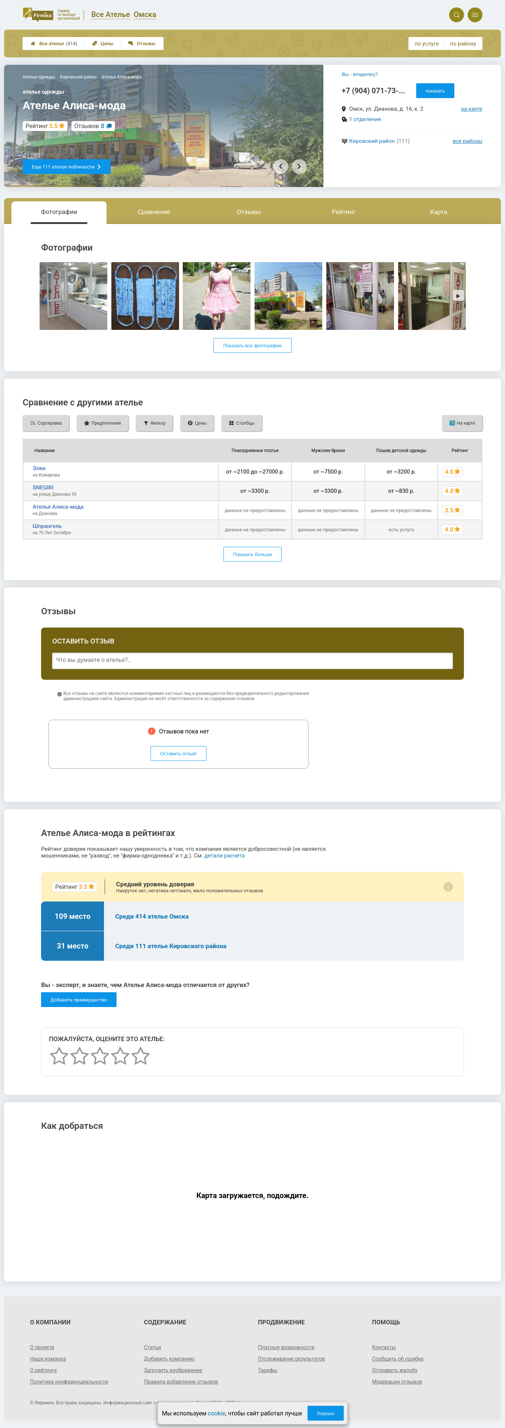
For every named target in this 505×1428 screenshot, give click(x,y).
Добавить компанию (169, 1359)
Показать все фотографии (252, 345)
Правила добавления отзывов (181, 1382)
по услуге (427, 43)
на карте (471, 109)
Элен (39, 468)
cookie (216, 1413)
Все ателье (54, 43)
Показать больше (252, 554)
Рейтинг (344, 211)
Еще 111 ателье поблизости (66, 167)
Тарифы (267, 1370)
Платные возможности (286, 1347)
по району (463, 43)
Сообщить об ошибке (398, 1359)
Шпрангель (47, 526)
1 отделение (365, 119)
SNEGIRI (43, 487)
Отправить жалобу (395, 1370)
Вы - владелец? (360, 74)
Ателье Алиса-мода (58, 507)
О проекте (42, 1347)
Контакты (384, 1347)
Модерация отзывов (397, 1382)
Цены (103, 43)
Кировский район (372, 141)
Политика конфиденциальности (69, 1382)
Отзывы (141, 43)
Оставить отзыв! (178, 753)
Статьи (152, 1347)
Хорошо (325, 1413)
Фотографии (59, 211)
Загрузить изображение (173, 1370)
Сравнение (154, 211)
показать (435, 91)
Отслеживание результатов (291, 1359)
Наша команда (48, 1359)
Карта (438, 211)
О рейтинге (43, 1370)
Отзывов (89, 126)
